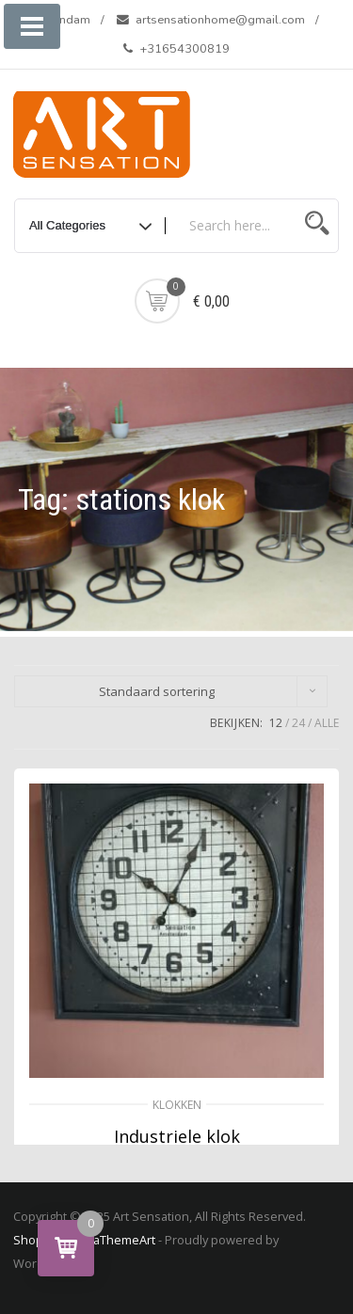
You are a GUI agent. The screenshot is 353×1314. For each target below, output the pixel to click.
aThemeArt (124, 1239)
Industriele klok (177, 1136)
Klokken (176, 1105)
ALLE (326, 723)
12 (275, 723)
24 (298, 723)
